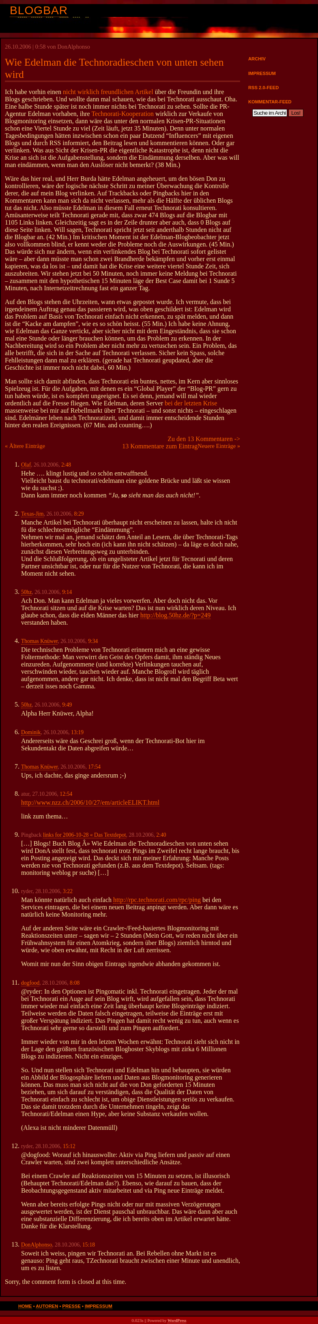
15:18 (88, 1245)
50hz (26, 592)
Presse (71, 1306)
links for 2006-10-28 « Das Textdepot (84, 835)
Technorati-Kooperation (122, 113)
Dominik (31, 732)
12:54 (66, 794)
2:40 (161, 835)
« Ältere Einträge (25, 446)
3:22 (68, 891)
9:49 (67, 705)
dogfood (30, 983)
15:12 (69, 1146)
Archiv (257, 58)
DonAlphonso (36, 1245)
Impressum (262, 73)
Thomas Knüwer (39, 641)
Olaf (26, 465)
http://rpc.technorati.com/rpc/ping (157, 899)
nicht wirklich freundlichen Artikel (108, 91)
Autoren (47, 1306)
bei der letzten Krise (191, 403)
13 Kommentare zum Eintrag (160, 446)
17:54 (94, 767)
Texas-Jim (32, 514)
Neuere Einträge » (219, 446)
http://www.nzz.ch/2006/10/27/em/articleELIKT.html (90, 802)
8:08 (75, 983)
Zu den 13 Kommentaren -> (204, 438)
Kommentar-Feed (270, 101)
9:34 (93, 641)
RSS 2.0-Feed (263, 87)
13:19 (77, 732)
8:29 (79, 514)
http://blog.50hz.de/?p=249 (175, 615)
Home (25, 1306)
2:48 (66, 465)
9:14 (67, 592)
